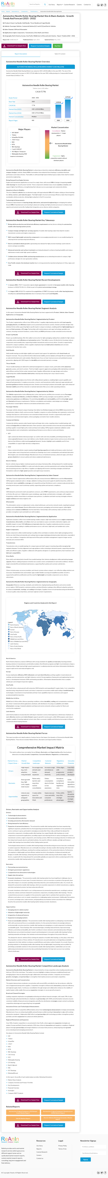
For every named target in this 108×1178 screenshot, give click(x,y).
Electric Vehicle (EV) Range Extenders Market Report (58, 1118)
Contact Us (87, 4)
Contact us (40, 1158)
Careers (79, 4)
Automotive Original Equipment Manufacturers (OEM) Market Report (58, 1112)
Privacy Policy (62, 1146)
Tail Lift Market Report (23, 1118)
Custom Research (69, 4)
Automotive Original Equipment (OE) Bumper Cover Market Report (23, 1112)
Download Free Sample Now (14, 46)
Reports (60, 4)
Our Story (52, 4)
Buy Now (58, 46)
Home (3, 11)
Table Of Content (59, 54)
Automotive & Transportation (19, 11)
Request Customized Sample (40, 46)
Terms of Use (62, 1149)
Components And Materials (28, 11)
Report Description (21, 54)
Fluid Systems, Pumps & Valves (38, 11)
